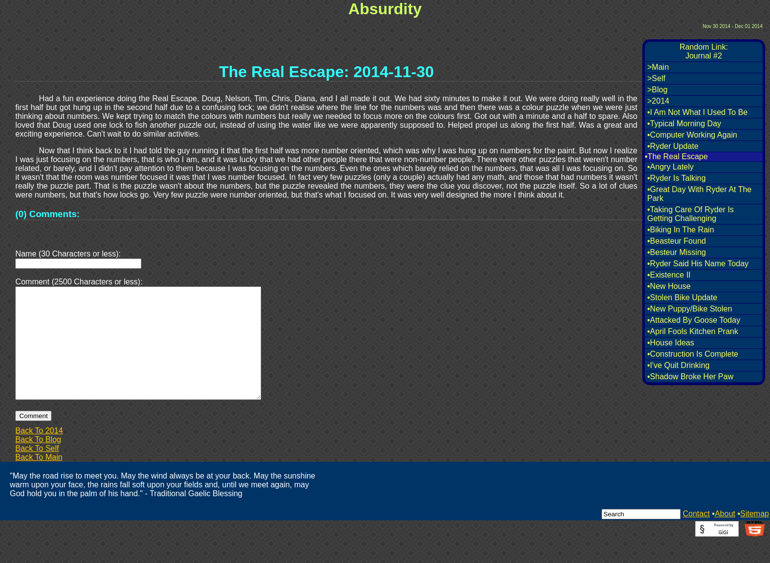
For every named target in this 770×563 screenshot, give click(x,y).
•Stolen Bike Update (682, 297)
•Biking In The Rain (680, 229)
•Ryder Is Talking (676, 178)
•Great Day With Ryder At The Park (699, 193)
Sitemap (754, 537)
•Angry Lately (670, 167)
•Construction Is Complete (692, 354)
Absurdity (384, 9)
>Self (656, 78)
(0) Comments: (47, 214)
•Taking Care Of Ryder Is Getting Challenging (690, 214)
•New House (668, 286)
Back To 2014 (39, 454)
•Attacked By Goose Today (693, 320)
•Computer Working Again (692, 135)
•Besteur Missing (676, 252)
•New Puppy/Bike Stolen (689, 309)
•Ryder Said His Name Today (697, 263)
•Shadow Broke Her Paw (690, 376)
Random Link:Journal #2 (704, 51)
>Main (658, 67)
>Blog (657, 89)
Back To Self (37, 472)
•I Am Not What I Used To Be (697, 112)
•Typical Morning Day (684, 123)
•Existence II (668, 275)
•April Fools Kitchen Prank (692, 331)
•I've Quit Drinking (678, 365)
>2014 (658, 101)
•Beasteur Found (676, 241)
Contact (696, 537)
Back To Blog (38, 463)
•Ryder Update (672, 146)
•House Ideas (670, 342)
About (725, 537)
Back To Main (38, 481)
